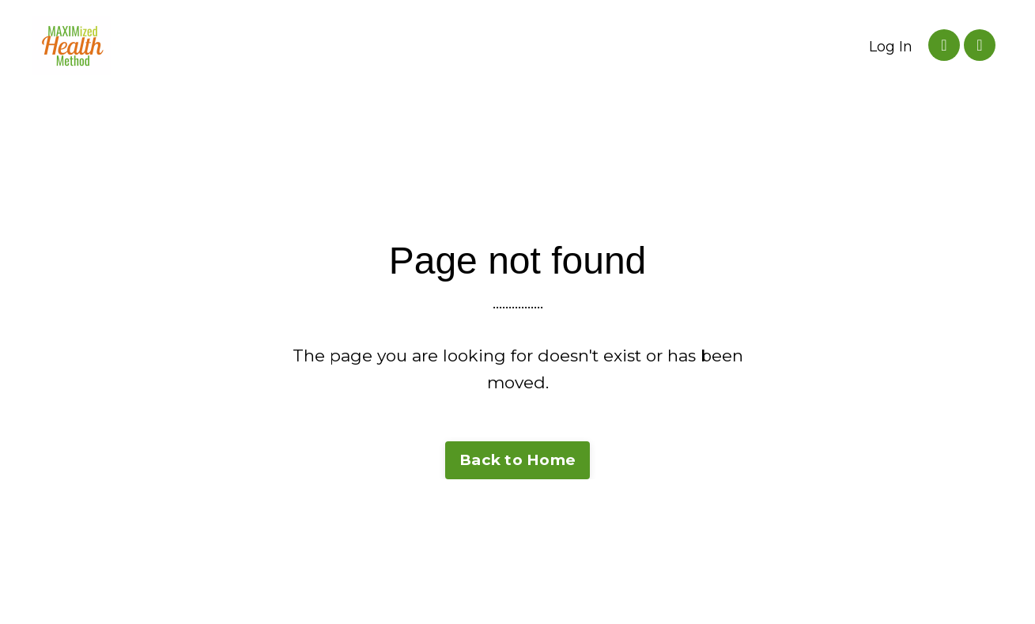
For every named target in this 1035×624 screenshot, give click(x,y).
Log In (890, 46)
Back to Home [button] (517, 460)
